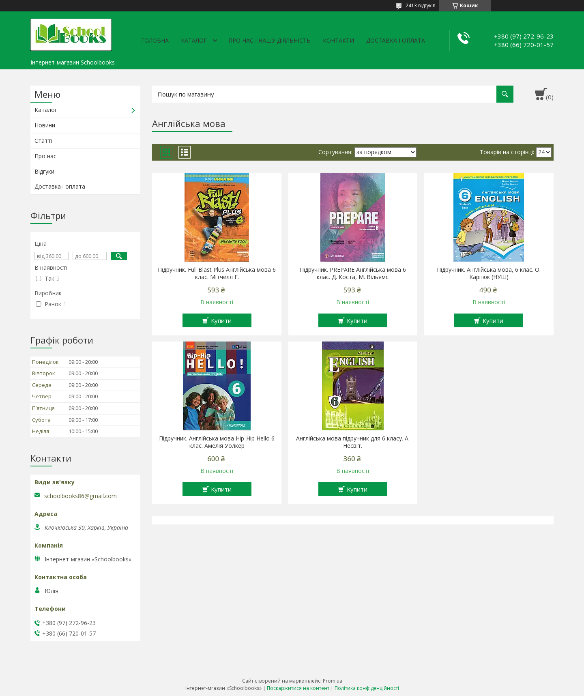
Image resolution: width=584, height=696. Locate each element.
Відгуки (44, 171)
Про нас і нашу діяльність (269, 40)
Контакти (338, 40)
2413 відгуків (420, 5)
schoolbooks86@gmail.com (80, 496)
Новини (44, 125)
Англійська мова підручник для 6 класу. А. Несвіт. (353, 442)
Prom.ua (332, 680)
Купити (221, 320)
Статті (43, 140)
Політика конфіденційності (367, 688)
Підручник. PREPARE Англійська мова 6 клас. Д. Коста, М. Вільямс (353, 273)
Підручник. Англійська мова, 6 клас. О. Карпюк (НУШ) (489, 273)
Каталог (194, 40)
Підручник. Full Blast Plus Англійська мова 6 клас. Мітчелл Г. (217, 273)
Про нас (45, 156)
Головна (155, 40)
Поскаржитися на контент (298, 688)
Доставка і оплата (395, 40)
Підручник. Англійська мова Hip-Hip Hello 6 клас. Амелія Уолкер (217, 442)
